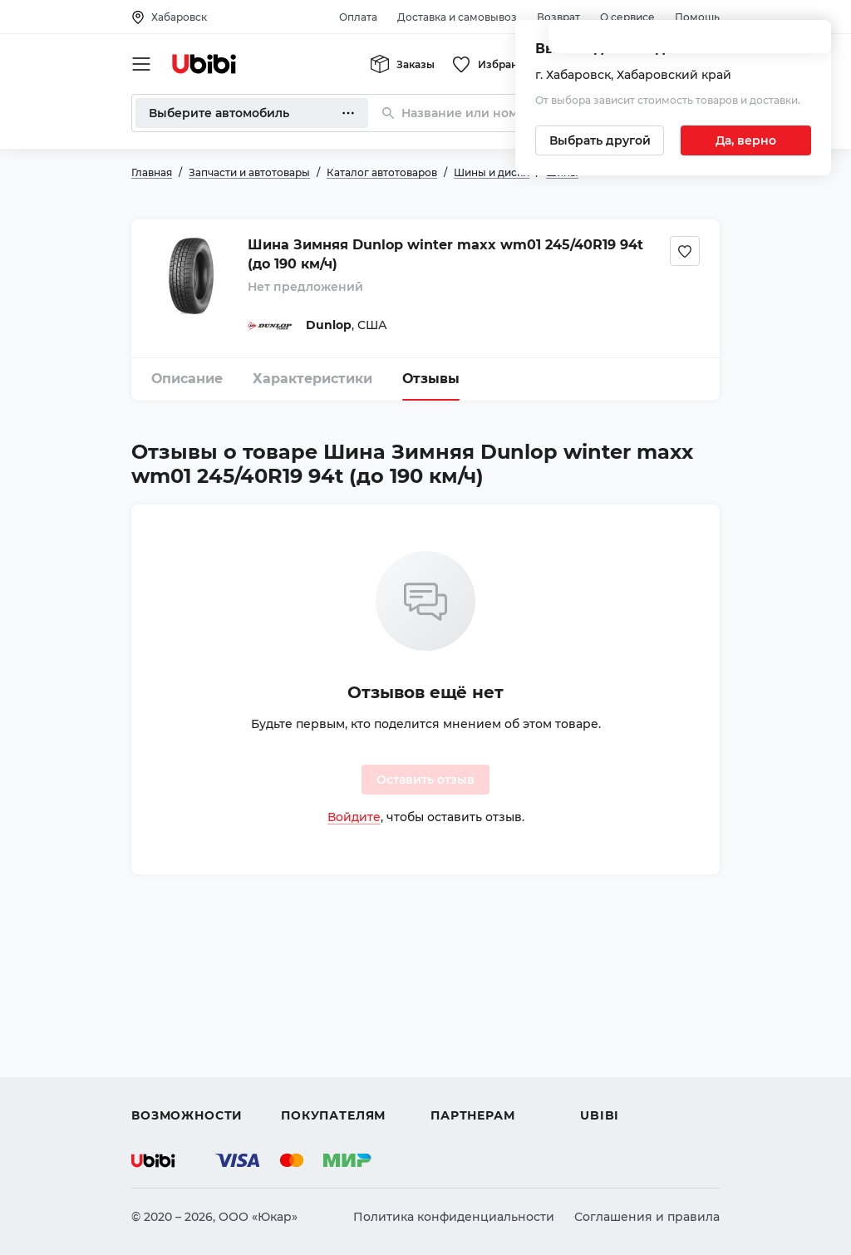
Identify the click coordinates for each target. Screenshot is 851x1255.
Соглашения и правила (647, 1216)
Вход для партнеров (493, 1055)
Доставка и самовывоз (457, 17)
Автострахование (186, 1025)
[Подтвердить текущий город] (746, 140)
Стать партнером (483, 1085)
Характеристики (312, 378)
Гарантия (310, 1085)
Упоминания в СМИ (641, 1085)
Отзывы (431, 378)
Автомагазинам (479, 1025)
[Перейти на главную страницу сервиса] (204, 64)
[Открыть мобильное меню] (141, 64)
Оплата (358, 17)
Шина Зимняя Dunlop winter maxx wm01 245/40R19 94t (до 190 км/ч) (445, 254)
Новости (606, 1055)
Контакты (609, 1025)
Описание (187, 378)
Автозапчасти (174, 995)
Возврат (558, 17)
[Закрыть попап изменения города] (811, 42)
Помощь (697, 17)
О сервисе (627, 17)
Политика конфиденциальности (453, 1216)
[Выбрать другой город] (599, 140)
